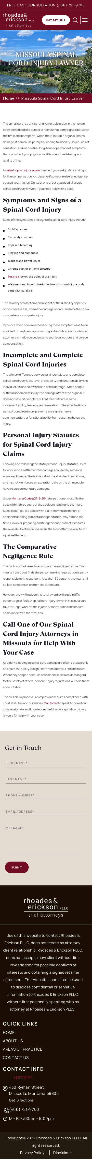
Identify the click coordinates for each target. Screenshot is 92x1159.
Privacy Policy (32, 1152)
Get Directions (21, 1100)
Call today (51, 703)
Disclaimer (62, 1152)
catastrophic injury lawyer (22, 170)
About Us (13, 1040)
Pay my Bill (56, 20)
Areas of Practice (22, 1049)
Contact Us (16, 1057)
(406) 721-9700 (71, 5)
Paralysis (14, 277)
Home (8, 98)
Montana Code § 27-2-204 (29, 498)
